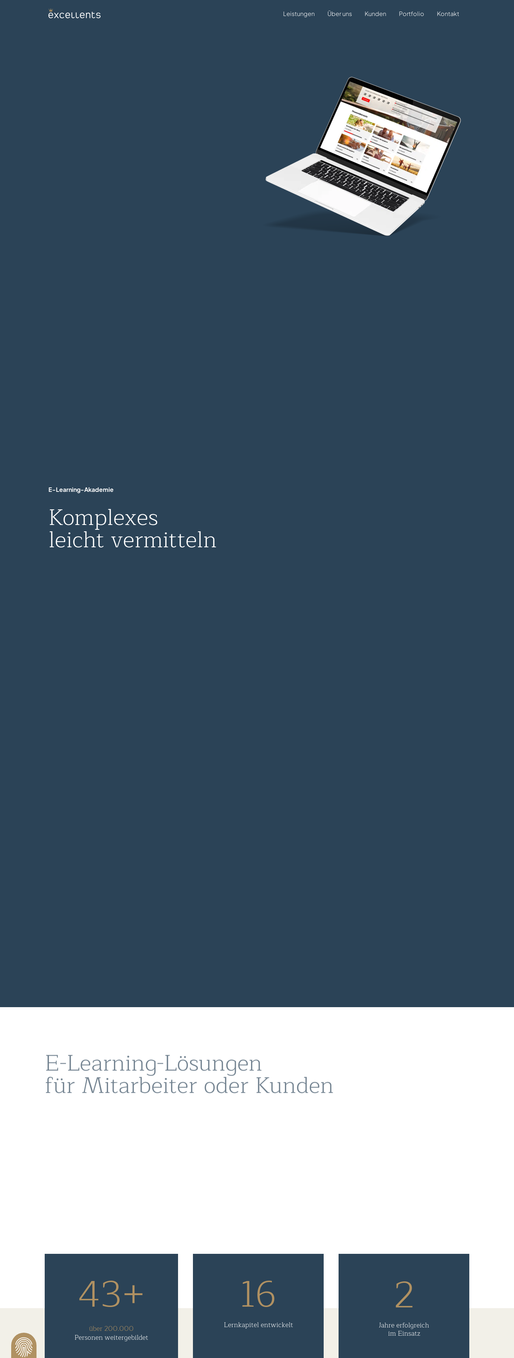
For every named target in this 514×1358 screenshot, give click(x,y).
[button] (24, 1345)
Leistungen (299, 14)
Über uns (339, 13)
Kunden (375, 13)
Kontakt (448, 13)
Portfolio (411, 13)
